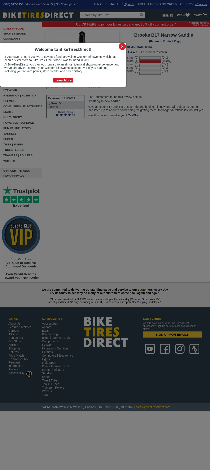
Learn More (63, 80)
